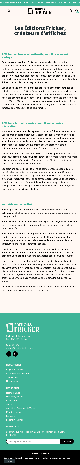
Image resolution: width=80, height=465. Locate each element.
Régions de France (14, 369)
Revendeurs (11, 400)
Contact (9, 404)
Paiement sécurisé (14, 420)
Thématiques (12, 377)
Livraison (10, 416)
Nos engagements (15, 397)
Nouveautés (12, 381)
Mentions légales (14, 412)
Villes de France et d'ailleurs (19, 373)
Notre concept (13, 393)
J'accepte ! (9, 461)
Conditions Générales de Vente (20, 408)
